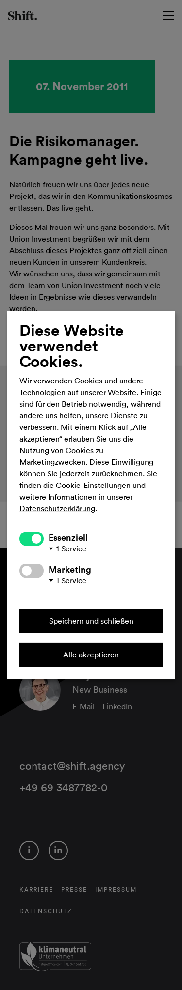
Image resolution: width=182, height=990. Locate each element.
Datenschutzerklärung (57, 509)
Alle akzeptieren (91, 655)
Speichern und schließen (91, 621)
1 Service (71, 549)
